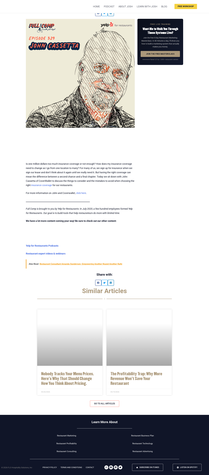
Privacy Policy (50, 467)
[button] (98, 283)
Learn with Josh (147, 6)
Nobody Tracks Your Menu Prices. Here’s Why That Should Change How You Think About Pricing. (67, 378)
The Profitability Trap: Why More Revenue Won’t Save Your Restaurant (136, 378)
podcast (109, 6)
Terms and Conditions (71, 467)
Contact (90, 467)
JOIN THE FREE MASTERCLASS (160, 54)
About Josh (125, 6)
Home (96, 6)
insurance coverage (41, 185)
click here (81, 193)
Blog (164, 6)
